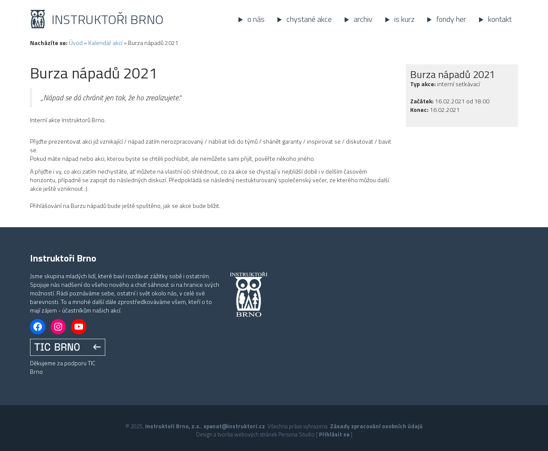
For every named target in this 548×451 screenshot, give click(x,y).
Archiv (363, 19)
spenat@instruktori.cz (234, 426)
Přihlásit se (334, 434)
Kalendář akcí (105, 42)
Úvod (76, 42)
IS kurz (404, 19)
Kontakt (500, 19)
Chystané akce (309, 19)
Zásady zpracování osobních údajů (376, 426)
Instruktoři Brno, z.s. (173, 426)
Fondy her (451, 19)
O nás (256, 19)
